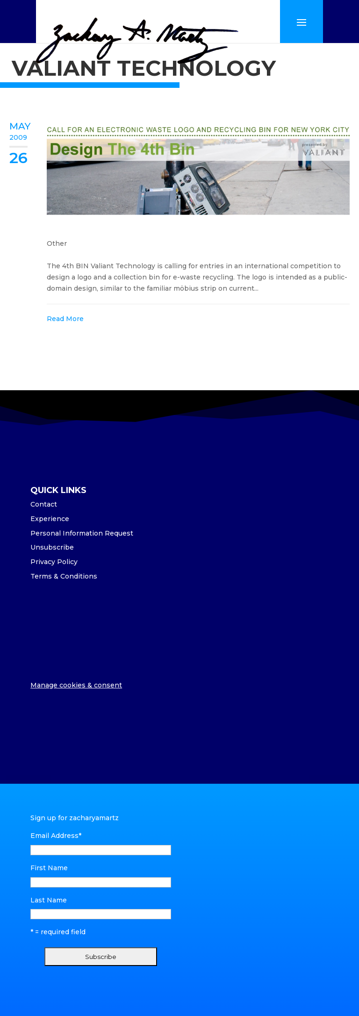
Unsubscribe (52, 547)
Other (57, 243)
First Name (49, 868)
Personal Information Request (81, 533)
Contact (43, 504)
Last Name (48, 900)
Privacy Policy (54, 562)
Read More (65, 319)
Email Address (55, 835)
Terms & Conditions (63, 576)
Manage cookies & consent (76, 685)
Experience (49, 519)
